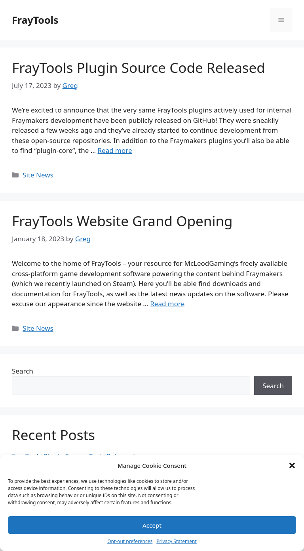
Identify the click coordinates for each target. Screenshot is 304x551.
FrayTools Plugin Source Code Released (138, 67)
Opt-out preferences (129, 541)
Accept (152, 525)
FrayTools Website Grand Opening (122, 221)
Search (22, 371)
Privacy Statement (176, 541)
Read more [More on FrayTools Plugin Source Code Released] (115, 150)
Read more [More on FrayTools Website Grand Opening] (167, 303)
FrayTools (35, 20)
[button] (292, 465)
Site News (38, 174)
